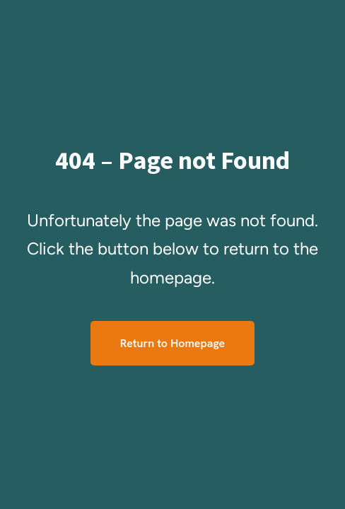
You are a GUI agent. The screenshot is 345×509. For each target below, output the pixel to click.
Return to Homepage (172, 343)
